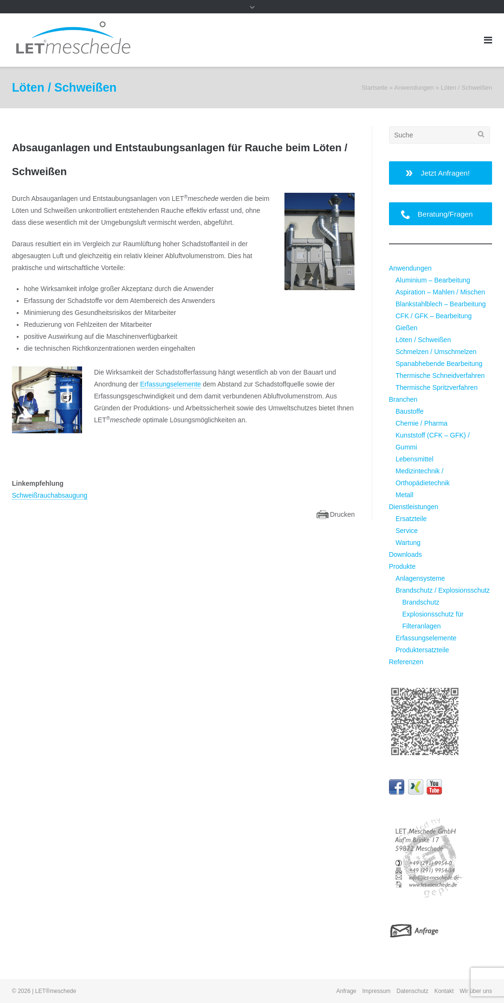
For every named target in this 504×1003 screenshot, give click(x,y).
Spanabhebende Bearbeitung (439, 363)
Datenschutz (413, 991)
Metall (404, 495)
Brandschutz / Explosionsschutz (443, 590)
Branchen (403, 399)
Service (407, 530)
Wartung (408, 542)
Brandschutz (421, 602)
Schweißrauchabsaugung (49, 495)
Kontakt (444, 991)
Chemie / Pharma (422, 423)
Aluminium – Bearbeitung (433, 280)
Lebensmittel (414, 459)
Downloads (405, 554)
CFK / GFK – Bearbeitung (434, 316)
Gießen (407, 328)
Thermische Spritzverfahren (437, 387)
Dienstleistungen (414, 507)
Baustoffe (410, 411)
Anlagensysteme (420, 578)
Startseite (374, 87)
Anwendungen (414, 87)
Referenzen (406, 662)
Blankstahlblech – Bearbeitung (441, 304)
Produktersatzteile (422, 650)
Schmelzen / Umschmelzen (436, 351)
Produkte (402, 566)
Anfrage (346, 991)
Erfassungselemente (170, 384)
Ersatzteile (411, 518)
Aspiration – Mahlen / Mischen (440, 292)
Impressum (376, 991)
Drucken (342, 514)
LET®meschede (55, 991)
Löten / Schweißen (423, 340)
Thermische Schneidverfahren (440, 375)
